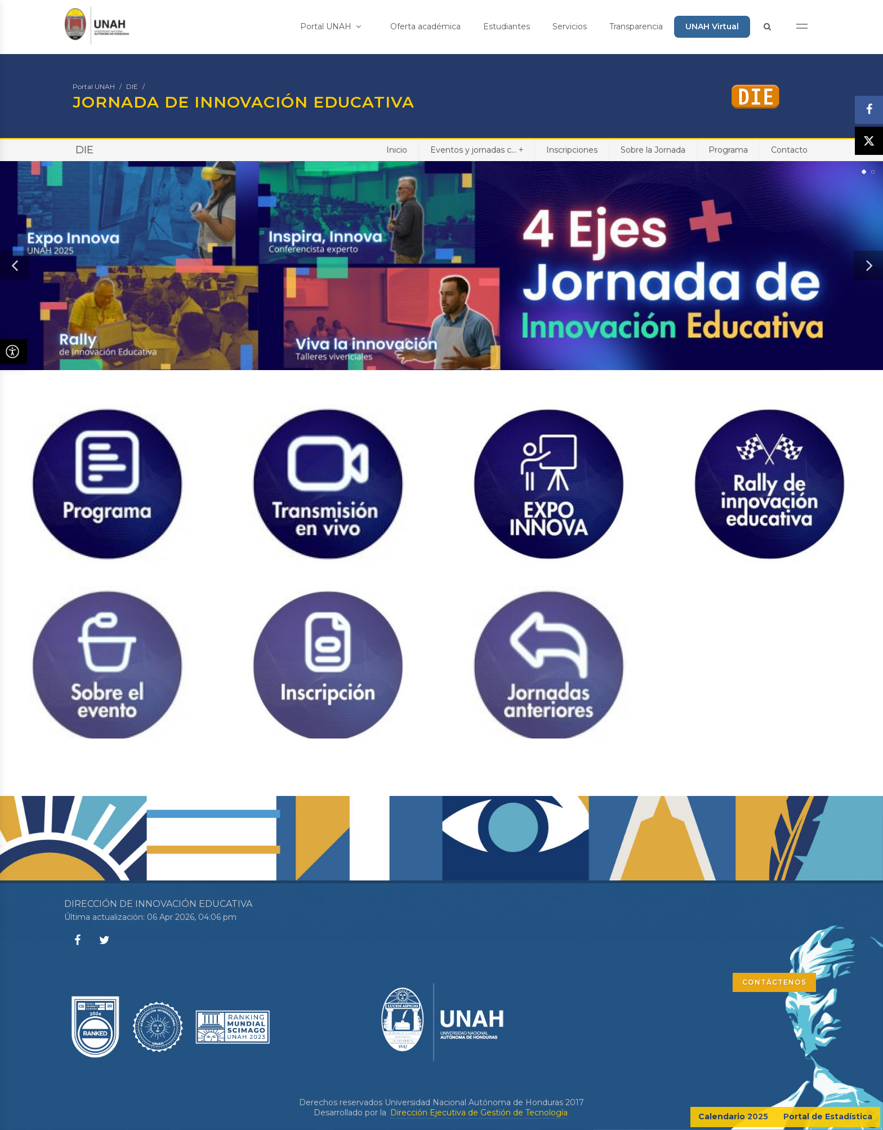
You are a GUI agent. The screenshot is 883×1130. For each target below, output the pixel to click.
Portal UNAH (330, 26)
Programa (728, 150)
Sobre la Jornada (653, 150)
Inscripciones (571, 150)
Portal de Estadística (827, 1116)
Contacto (789, 150)
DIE (132, 86)
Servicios (569, 26)
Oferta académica (425, 26)
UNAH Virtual (712, 26)
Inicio (396, 150)
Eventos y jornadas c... (476, 149)
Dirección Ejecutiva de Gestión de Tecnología (479, 1112)
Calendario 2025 (733, 1116)
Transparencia (636, 26)
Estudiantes (506, 26)
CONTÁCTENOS (774, 982)
